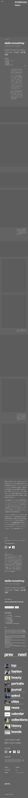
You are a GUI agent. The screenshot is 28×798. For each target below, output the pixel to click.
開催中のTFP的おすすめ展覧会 (13, 742)
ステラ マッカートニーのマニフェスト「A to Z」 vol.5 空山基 (15, 635)
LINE (18, 752)
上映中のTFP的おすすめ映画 (12, 739)
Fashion (17, 5)
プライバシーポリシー (20, 772)
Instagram (6, 752)
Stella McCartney (9, 607)
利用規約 (6, 772)
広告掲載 (17, 767)
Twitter (10, 752)
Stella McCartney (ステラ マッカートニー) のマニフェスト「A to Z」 (16, 73)
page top (7, 784)
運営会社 (6, 767)
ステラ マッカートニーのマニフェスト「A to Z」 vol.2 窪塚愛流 (15, 631)
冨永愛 (16, 607)
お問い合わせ (7, 769)
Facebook (14, 752)
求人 (16, 769)
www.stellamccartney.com (10, 543)
